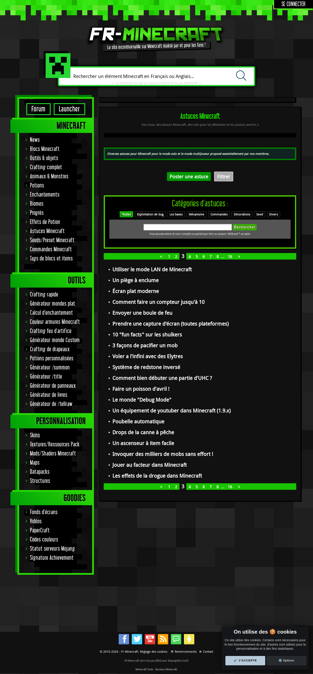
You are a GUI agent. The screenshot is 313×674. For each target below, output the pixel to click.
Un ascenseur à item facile (143, 443)
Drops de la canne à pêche (143, 432)
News (35, 140)
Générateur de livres (48, 395)
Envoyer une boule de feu (142, 312)
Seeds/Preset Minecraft (52, 240)
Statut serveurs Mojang (52, 549)
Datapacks (40, 472)
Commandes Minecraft (51, 249)
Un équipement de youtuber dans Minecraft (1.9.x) (171, 410)
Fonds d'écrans (44, 512)
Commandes (219, 214)
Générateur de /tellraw (51, 404)
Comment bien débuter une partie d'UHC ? (162, 377)
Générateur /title (46, 377)
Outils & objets (44, 158)
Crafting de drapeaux (50, 349)
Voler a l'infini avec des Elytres (147, 356)
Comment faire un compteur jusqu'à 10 (158, 301)
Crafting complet (46, 167)
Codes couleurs (44, 540)
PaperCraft (40, 530)
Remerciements (186, 651)
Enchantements (45, 195)
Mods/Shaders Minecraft (53, 453)
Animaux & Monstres (49, 176)
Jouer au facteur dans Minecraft (149, 464)
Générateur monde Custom (55, 340)
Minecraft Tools (144, 669)
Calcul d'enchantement (51, 313)
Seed (259, 214)
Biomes (36, 204)
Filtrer (223, 176)
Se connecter (293, 4)
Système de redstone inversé (146, 367)
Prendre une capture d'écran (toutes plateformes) (170, 323)
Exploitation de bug (150, 214)
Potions (37, 185)
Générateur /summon (50, 367)
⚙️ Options (286, 660)
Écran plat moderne (135, 291)
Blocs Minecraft (45, 149)
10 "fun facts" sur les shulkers (147, 334)
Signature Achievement (52, 558)
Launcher (69, 109)
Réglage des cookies (153, 651)
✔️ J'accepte (245, 660)
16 (230, 256)
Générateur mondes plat (52, 304)
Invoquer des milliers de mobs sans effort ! (162, 453)
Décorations (242, 214)
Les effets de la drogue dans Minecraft (157, 475)
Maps (35, 463)
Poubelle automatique (138, 421)
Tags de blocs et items (51, 258)
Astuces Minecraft (47, 231)
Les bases (176, 214)
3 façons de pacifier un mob (145, 345)
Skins (35, 435)
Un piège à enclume (135, 280)
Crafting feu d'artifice (51, 331)
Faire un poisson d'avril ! (140, 388)
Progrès (37, 213)
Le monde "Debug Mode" (141, 399)
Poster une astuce (189, 176)
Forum (38, 109)
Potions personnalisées (51, 358)
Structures (40, 481)
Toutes (126, 214)
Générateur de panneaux (53, 386)
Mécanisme (196, 214)
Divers (273, 214)
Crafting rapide (44, 294)
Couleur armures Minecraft (55, 322)
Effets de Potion (45, 222)
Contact (208, 651)
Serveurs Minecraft (166, 669)
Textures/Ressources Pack (55, 444)
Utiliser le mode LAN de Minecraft (152, 269)
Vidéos (36, 521)
